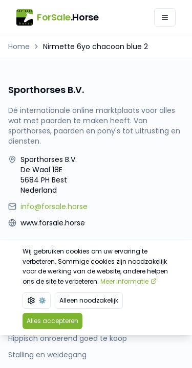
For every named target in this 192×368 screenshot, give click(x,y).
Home (19, 46)
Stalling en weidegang (47, 355)
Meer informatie (128, 281)
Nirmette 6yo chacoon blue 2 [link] (95, 46)
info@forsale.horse (54, 206)
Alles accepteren (52, 320)
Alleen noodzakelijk (88, 300)
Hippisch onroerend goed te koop (67, 338)
